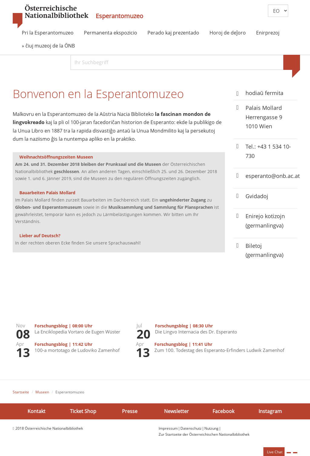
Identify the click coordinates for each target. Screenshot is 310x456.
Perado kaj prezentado (173, 32)
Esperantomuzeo (119, 16)
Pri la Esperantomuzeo (48, 32)
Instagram (270, 411)
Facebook (223, 411)
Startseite (21, 392)
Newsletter (176, 411)
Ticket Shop (83, 411)
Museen (42, 392)
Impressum (168, 428)
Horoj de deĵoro (227, 32)
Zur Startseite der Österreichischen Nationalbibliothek (204, 434)
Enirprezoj (267, 32)
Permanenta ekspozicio (110, 32)
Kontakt (36, 411)
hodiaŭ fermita (264, 93)
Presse (129, 411)
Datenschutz (191, 428)
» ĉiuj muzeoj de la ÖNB (48, 45)
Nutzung (211, 428)
